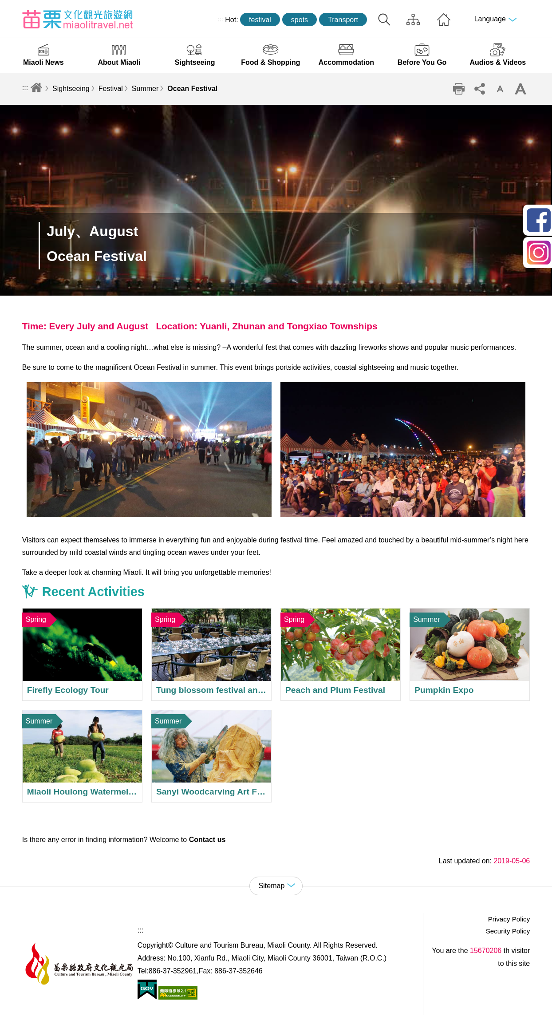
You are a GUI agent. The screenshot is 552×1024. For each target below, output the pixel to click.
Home (444, 19)
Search (384, 19)
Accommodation (346, 62)
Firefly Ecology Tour (82, 654)
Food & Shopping (270, 62)
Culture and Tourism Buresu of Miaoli (77, 19)
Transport (343, 20)
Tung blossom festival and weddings (211, 654)
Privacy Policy (509, 919)
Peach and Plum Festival (340, 654)
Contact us (207, 839)
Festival (111, 88)
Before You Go (422, 62)
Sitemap (413, 19)
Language (490, 19)
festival (260, 20)
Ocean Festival (192, 88)
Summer (145, 88)
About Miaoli (119, 62)
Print (459, 89)
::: (220, 19)
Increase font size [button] (520, 89)
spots (299, 20)
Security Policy (508, 931)
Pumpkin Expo (469, 654)
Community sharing (479, 89)
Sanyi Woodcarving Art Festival (211, 756)
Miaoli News (43, 62)
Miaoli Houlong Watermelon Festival (82, 756)
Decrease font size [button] (500, 89)
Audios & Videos (497, 62)
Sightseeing (195, 62)
